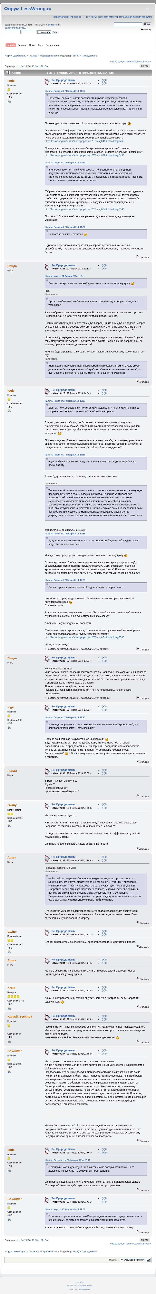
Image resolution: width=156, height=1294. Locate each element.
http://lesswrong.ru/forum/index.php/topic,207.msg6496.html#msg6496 (84, 155)
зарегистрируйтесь (15, 28)
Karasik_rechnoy (19, 1016)
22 (42, 66)
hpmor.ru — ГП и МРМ (84, 17)
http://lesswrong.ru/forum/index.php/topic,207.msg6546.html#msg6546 (84, 209)
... (20, 66)
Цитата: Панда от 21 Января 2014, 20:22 (65, 163)
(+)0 (104, 80)
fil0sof (75, 55)
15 (25, 66)
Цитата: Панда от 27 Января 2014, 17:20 (65, 717)
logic (10, 80)
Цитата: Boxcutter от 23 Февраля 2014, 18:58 (68, 1160)
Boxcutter (14, 1051)
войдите (52, 24)
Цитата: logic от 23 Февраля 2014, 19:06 (65, 1209)
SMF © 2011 (78, 1285)
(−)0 (104, 83)
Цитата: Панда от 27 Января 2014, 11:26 (65, 91)
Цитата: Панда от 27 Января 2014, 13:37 (65, 401)
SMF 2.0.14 (70, 1285)
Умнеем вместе (108, 17)
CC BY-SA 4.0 (80, 1282)
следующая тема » (141, 61)
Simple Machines (87, 1285)
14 (22, 66)
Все (46, 66)
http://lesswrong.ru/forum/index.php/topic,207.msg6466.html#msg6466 (84, 141)
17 (33, 66)
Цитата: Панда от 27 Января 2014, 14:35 (65, 534)
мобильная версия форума (135, 17)
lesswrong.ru (61, 17)
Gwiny (12, 805)
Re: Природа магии (63, 80)
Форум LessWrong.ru (27, 8)
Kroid (11, 987)
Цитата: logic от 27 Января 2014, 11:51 (65, 276)
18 (36, 66)
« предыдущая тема (120, 61)
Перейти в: (114, 1260)
